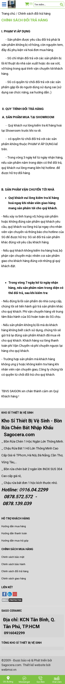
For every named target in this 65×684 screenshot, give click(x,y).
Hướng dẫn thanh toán (14, 533)
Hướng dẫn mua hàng (13, 526)
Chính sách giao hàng (13, 578)
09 (21, 490)
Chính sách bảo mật (12, 557)
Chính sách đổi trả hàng (24, 20)
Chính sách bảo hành (13, 564)
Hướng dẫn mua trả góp (14, 540)
